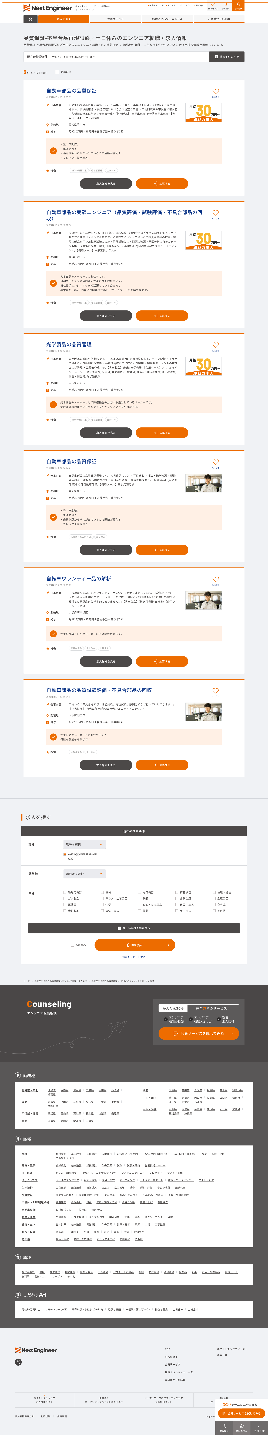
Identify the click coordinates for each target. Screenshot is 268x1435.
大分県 (223, 1109)
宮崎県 (236, 1109)
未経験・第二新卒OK (138, 1309)
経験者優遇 (114, 1309)
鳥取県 (173, 1097)
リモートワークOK (56, 1309)
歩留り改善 (163, 1187)
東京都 (115, 1101)
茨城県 (52, 1101)
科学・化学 (29, 1217)
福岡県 (173, 1109)
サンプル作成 (96, 1217)
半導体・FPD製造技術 (35, 1202)
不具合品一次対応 (153, 1195)
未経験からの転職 (219, 19)
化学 (194, 1272)
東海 (24, 1121)
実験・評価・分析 (106, 1202)
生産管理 (119, 1187)
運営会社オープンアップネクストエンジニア (104, 1400)
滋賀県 (173, 1090)
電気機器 (55, 1272)
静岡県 (64, 1120)
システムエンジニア (133, 1172)
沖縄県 (188, 1113)
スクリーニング (154, 1217)
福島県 (52, 1094)
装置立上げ (146, 1202)
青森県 (64, 1090)
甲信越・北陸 (30, 1113)
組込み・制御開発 (66, 1172)
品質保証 (27, 1195)
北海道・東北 (30, 1090)
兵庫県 (211, 1090)
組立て (75, 1231)
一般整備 (81, 1209)
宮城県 (90, 1090)
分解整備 (97, 1209)
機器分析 (114, 1217)
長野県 (115, 1113)
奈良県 (223, 1090)
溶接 (106, 1231)
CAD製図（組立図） (157, 1153)
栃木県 (64, 1101)
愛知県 (77, 1120)
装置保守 (163, 1202)
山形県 (115, 1090)
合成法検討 (77, 1217)
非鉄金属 (154, 1272)
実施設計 (91, 1224)
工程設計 (61, 1187)
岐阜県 (52, 1120)
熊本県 (211, 1109)
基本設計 (76, 1153)
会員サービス (115, 19)
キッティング (127, 1180)
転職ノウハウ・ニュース (167, 19)
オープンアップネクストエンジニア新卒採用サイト (164, 1400)
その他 (26, 1239)
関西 (145, 1090)
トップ (27, 981)
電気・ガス (40, 1276)
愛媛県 (185, 1101)
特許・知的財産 (83, 1239)
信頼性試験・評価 (89, 1195)
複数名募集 (161, 1309)
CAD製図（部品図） (185, 1153)
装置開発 (61, 1202)
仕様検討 (61, 1153)
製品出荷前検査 (129, 1195)
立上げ (105, 1187)
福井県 (90, 1113)
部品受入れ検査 (65, 1195)
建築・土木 (29, 1224)
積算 (137, 1224)
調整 (96, 1231)
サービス (57, 1276)
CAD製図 (107, 1153)
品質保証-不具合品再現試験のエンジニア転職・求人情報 (61, 981)
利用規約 (46, 1416)
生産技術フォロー (66, 1158)
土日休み (178, 1309)
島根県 (185, 1097)
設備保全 (180, 1187)
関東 (24, 1102)
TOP (167, 1349)
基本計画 (61, 1224)
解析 (204, 1153)
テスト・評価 (175, 1172)
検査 (126, 1231)
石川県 (77, 1113)
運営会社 (200, 5)
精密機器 (70, 1272)
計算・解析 (123, 1224)
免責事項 (62, 1416)
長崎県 (198, 1109)
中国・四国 (150, 1097)
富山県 (64, 1113)
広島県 (211, 1097)
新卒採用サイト (156, 5)
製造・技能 (29, 1232)
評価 (127, 1217)
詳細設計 (91, 1153)
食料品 (25, 1276)
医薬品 (183, 1272)
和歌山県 (237, 1090)
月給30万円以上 (31, 1309)
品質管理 (110, 1195)
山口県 (223, 1097)
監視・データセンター (181, 1180)
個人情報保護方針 (24, 1416)
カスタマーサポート (151, 1180)
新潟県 (52, 1113)
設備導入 (91, 1187)
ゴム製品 (103, 1272)
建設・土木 (231, 1272)
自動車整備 (29, 1210)
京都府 (185, 1090)
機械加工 (61, 1231)
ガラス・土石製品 (123, 1272)
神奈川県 (53, 1106)
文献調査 (61, 1217)
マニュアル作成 (106, 1239)
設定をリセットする (134, 957)
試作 (119, 1165)
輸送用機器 (28, 1272)
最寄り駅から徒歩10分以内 (87, 1309)
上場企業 (193, 1309)
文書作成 (125, 1239)
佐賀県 (185, 1109)
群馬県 (77, 1101)
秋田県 (102, 1090)
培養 (137, 1217)
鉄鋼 (141, 1272)
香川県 (173, 1101)
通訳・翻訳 (62, 1239)
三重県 (90, 1120)
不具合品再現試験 (178, 1195)
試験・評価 (218, 1153)
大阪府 (198, 1090)
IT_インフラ (30, 1180)
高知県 (198, 1101)
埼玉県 (90, 1101)
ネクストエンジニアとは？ (180, 5)
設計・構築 (90, 1180)
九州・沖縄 (150, 1109)
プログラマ (155, 1172)
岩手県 (77, 1090)
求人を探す (64, 19)
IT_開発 (27, 1173)
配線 (86, 1231)
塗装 (116, 1231)
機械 (24, 1154)
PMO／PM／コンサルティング (99, 1172)
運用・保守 (108, 1180)
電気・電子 (29, 1165)
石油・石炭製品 (211, 1272)
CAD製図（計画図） (128, 1153)
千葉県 (102, 1101)
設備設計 (76, 1187)
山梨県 (102, 1113)
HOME (31, 19)
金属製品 (169, 1272)
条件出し (76, 1202)
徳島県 (236, 1097)
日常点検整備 (63, 1209)
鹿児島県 (174, 1113)
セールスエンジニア (67, 1180)
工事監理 (160, 1224)
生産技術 (27, 1187)
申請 (147, 1224)
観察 (170, 1217)
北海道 (52, 1090)
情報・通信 (86, 1272)
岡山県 (198, 1097)
